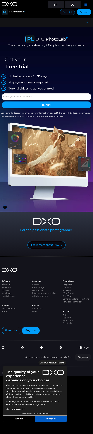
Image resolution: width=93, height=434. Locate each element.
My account (68, 320)
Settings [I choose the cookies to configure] (19, 418)
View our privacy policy (15, 409)
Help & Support (9, 308)
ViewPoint (6, 293)
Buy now (84, 12)
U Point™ (67, 287)
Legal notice (37, 290)
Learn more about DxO (45, 244)
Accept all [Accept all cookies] (51, 418)
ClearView (67, 296)
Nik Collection (8, 296)
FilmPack (6, 290)
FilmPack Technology (72, 302)
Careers (35, 284)
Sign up (83, 357)
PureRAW (6, 287)
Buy (64, 314)
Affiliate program (40, 296)
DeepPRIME (68, 284)
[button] (4, 430)
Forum (5, 311)
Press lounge (38, 287)
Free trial (67, 12)
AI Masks (67, 290)
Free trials (67, 323)
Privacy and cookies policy (44, 293)
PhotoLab (6, 284)
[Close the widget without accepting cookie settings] (52, 362)
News (34, 311)
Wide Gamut (68, 293)
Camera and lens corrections (76, 299)
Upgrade (67, 317)
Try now (46, 104)
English (85, 347)
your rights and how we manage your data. (42, 116)
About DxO (37, 308)
